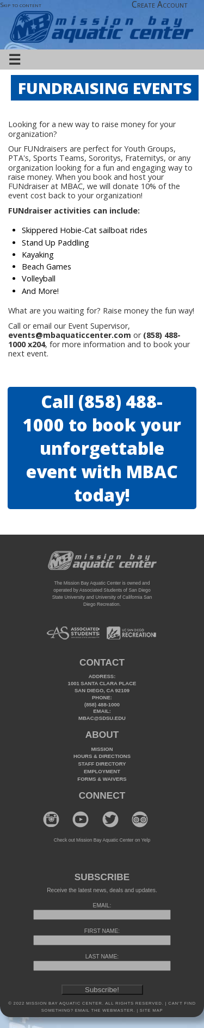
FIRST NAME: (102, 931)
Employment (102, 771)
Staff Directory (102, 764)
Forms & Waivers (101, 779)
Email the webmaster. (105, 1010)
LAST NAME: (102, 957)
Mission (102, 749)
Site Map (150, 1010)
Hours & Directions (102, 756)
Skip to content (20, 5)
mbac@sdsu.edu (102, 718)
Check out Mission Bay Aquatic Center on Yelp (102, 840)
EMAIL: (102, 905)
